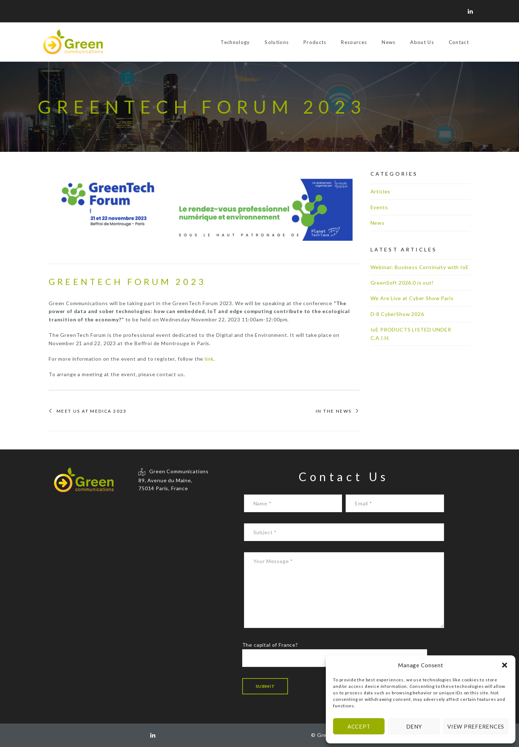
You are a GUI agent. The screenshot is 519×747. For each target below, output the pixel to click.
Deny (414, 726)
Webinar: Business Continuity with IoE (420, 267)
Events (379, 207)
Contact (459, 42)
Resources (354, 42)
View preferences (475, 726)
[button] (504, 665)
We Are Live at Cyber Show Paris (412, 298)
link (209, 359)
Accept (359, 726)
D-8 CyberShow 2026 (397, 314)
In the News (333, 411)
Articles (381, 191)
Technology (235, 42)
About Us (422, 42)
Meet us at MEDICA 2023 (92, 411)
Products (315, 42)
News (388, 42)
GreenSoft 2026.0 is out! (402, 283)
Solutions (277, 42)
